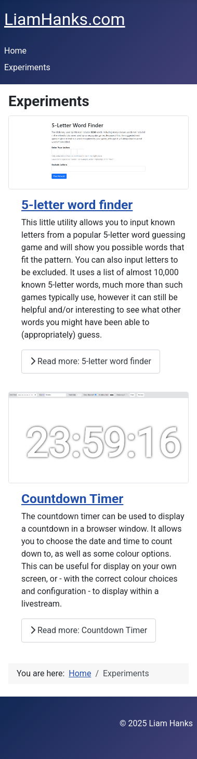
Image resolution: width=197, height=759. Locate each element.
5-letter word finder (77, 204)
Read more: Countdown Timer (88, 630)
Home (15, 51)
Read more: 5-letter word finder (90, 361)
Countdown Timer (72, 498)
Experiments (27, 67)
